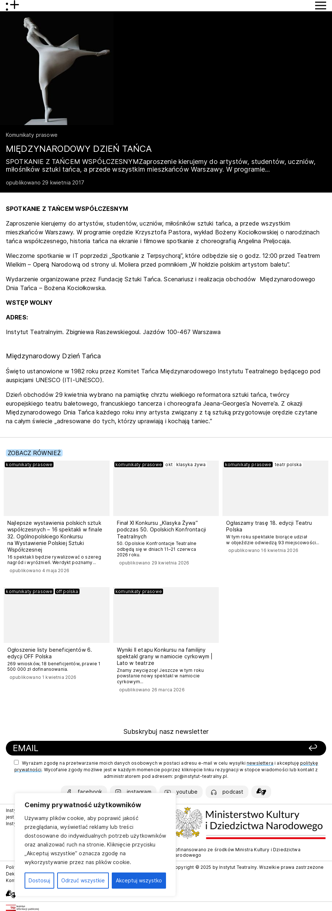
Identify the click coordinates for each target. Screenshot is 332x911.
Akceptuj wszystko (139, 880)
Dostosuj (39, 880)
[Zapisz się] (260, 748)
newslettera (260, 763)
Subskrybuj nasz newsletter (166, 731)
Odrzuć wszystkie (83, 880)
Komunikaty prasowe (32, 135)
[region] (95, 844)
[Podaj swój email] (106, 748)
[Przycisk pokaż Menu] (320, 5)
